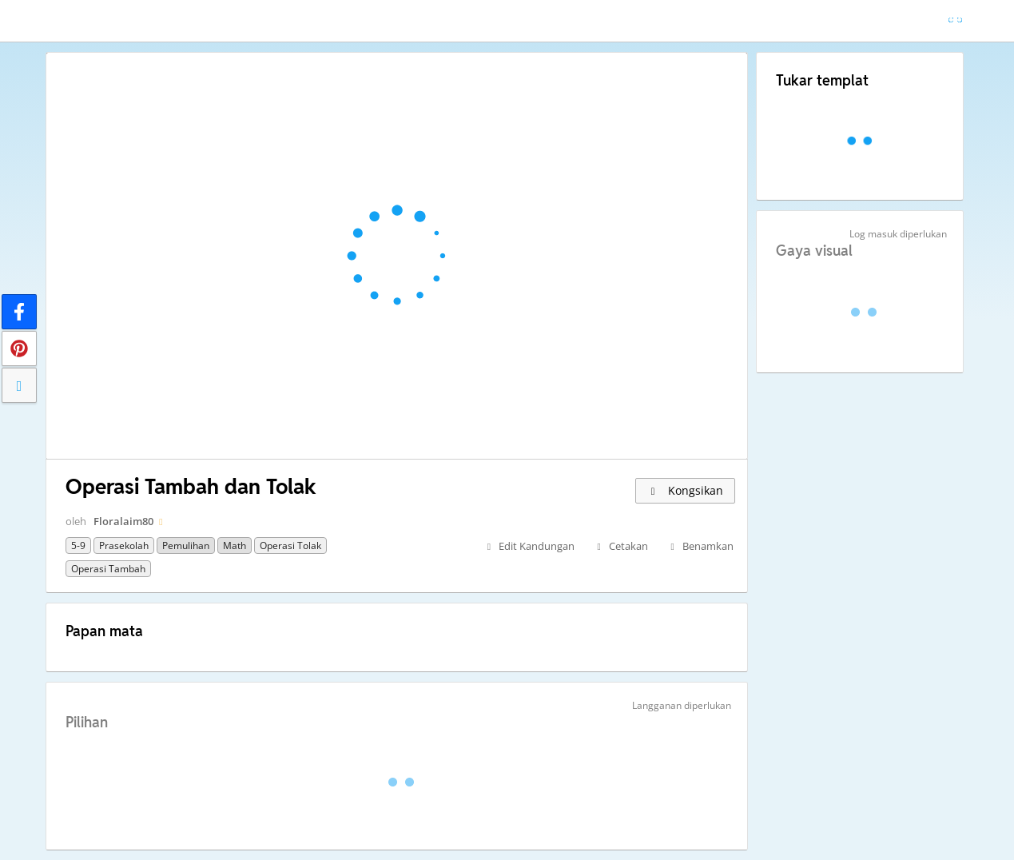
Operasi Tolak (290, 545)
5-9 (78, 545)
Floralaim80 (123, 521)
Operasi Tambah (108, 568)
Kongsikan (685, 490)
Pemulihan (185, 545)
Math (234, 545)
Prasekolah (124, 545)
